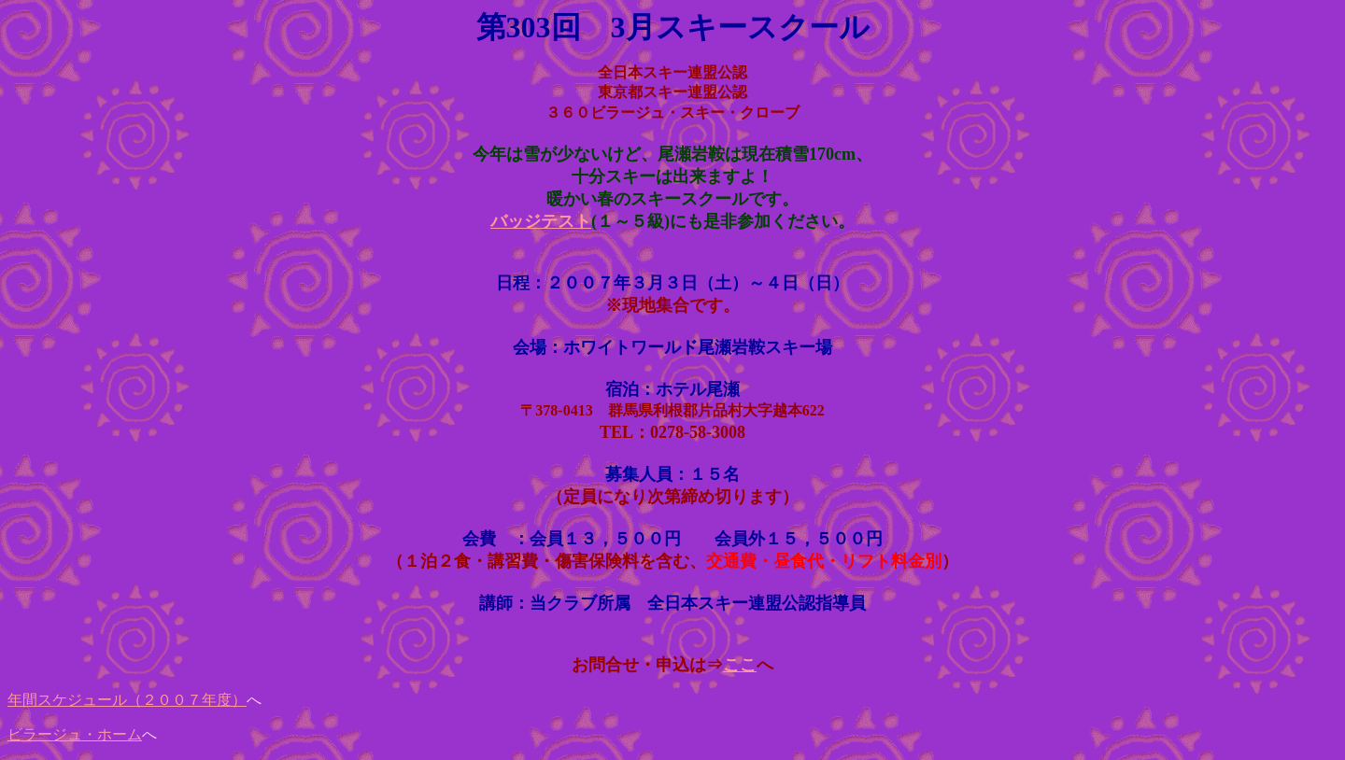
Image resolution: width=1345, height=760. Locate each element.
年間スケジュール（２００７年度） (127, 700)
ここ (740, 664)
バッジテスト (540, 221)
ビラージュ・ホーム (74, 734)
